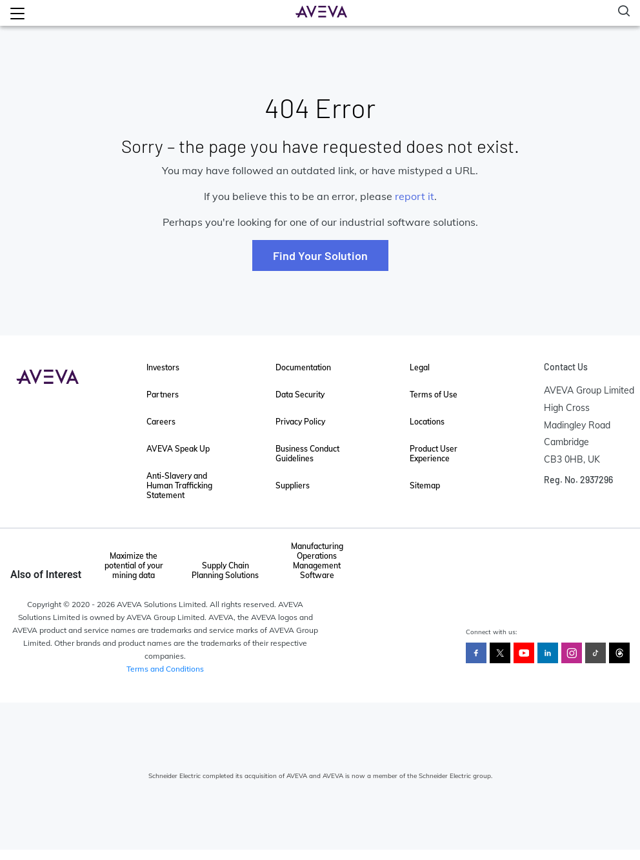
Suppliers (292, 485)
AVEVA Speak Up (178, 449)
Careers (160, 421)
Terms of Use (433, 394)
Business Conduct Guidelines (307, 453)
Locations (427, 421)
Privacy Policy (300, 421)
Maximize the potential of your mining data (134, 565)
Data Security (300, 394)
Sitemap (425, 485)
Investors (162, 367)
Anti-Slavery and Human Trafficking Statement (179, 485)
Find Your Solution (320, 255)
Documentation (303, 367)
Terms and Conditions (165, 669)
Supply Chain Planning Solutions (225, 570)
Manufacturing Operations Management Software (317, 560)
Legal (420, 367)
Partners (162, 394)
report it (414, 196)
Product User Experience (433, 453)
